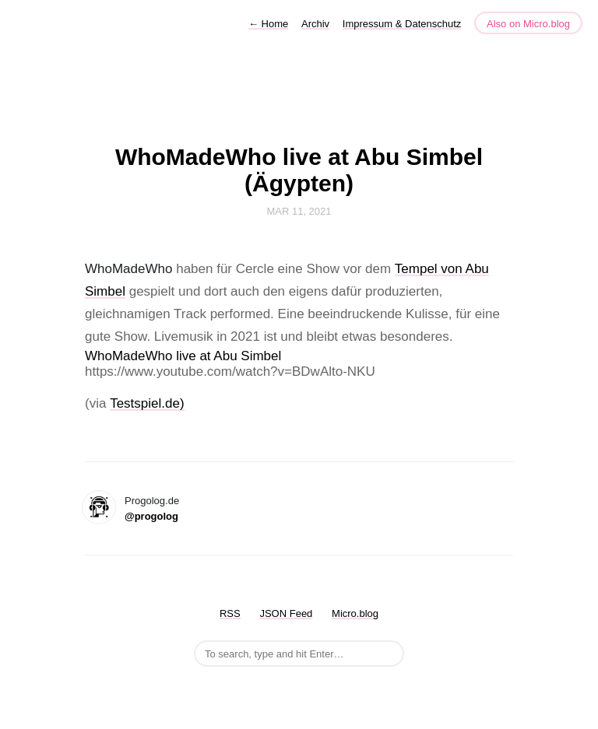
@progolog (151, 516)
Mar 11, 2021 (298, 211)
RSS (230, 613)
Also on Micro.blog (528, 24)
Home (268, 24)
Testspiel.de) (147, 403)
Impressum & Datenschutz (402, 24)
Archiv (315, 24)
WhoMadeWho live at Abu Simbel (183, 356)
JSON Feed (285, 613)
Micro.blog (355, 613)
